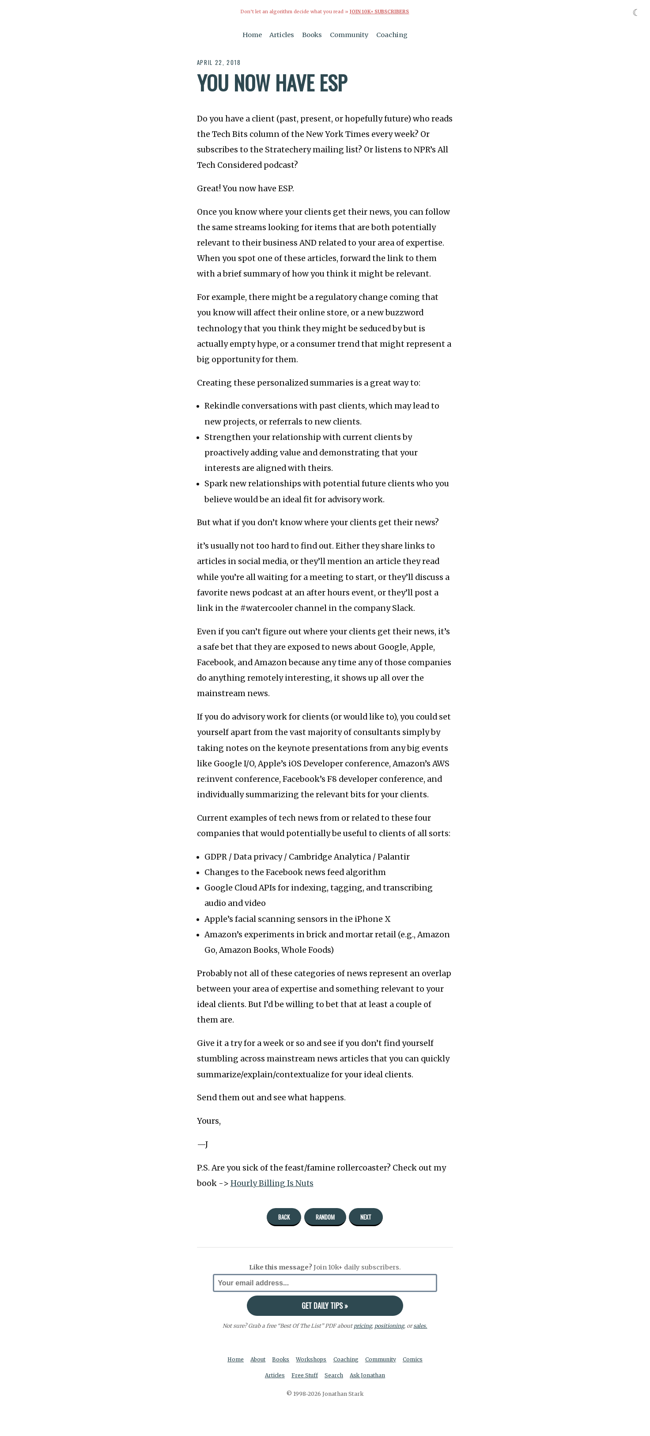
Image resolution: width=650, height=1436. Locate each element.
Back (284, 1216)
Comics (414, 1359)
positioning (389, 1325)
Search (334, 1375)
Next (365, 1216)
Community (349, 34)
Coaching (392, 34)
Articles (281, 34)
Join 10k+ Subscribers (379, 12)
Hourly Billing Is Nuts (272, 1183)
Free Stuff (304, 1375)
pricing (363, 1325)
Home (252, 34)
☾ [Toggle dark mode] (636, 13)
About (257, 1359)
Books (312, 34)
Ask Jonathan (368, 1375)
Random (325, 1216)
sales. (420, 1325)
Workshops (312, 1359)
